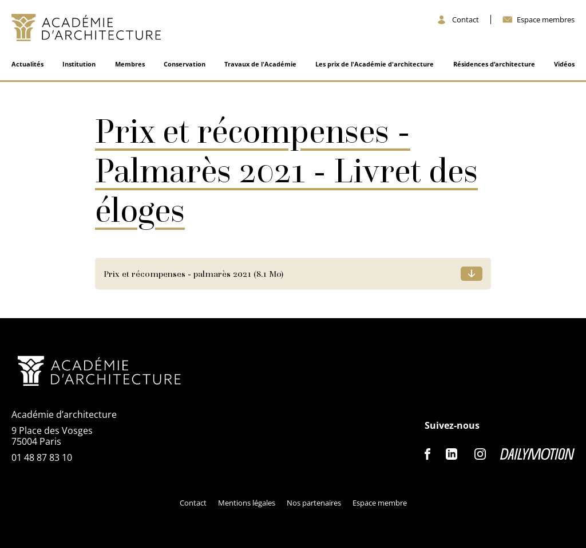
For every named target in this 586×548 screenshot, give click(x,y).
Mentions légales (246, 503)
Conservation (184, 64)
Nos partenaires (314, 503)
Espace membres (546, 19)
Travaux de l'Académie (260, 64)
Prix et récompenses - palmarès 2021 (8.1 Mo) (193, 273)
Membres (130, 64)
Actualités (27, 64)
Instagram (480, 454)
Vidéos (564, 64)
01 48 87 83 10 (41, 457)
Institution (79, 64)
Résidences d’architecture (494, 64)
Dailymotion (537, 454)
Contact (465, 19)
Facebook (428, 454)
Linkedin (451, 454)
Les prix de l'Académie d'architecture (374, 64)
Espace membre (380, 503)
